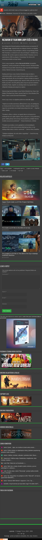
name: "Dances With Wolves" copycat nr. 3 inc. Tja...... (19, 480)
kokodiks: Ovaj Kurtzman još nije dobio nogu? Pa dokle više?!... (21, 483)
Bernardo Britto (19, 168)
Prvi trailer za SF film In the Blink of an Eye (16, 228)
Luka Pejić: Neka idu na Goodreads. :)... (15, 463)
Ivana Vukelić (7, 43)
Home (2, 13)
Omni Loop (5, 170)
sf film (21, 170)
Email (4, 298)
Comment (5, 274)
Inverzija (6, 536)
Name (4, 291)
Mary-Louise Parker (33, 168)
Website (4, 304)
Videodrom (9, 13)
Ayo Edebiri (8, 168)
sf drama (13, 170)
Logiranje (11, 531)
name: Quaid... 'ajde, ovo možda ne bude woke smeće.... (20, 447)
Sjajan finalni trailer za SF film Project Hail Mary (17, 202)
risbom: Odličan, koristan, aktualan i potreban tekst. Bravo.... (21, 455)
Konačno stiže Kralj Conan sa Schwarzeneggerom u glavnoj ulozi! (21, 10)
